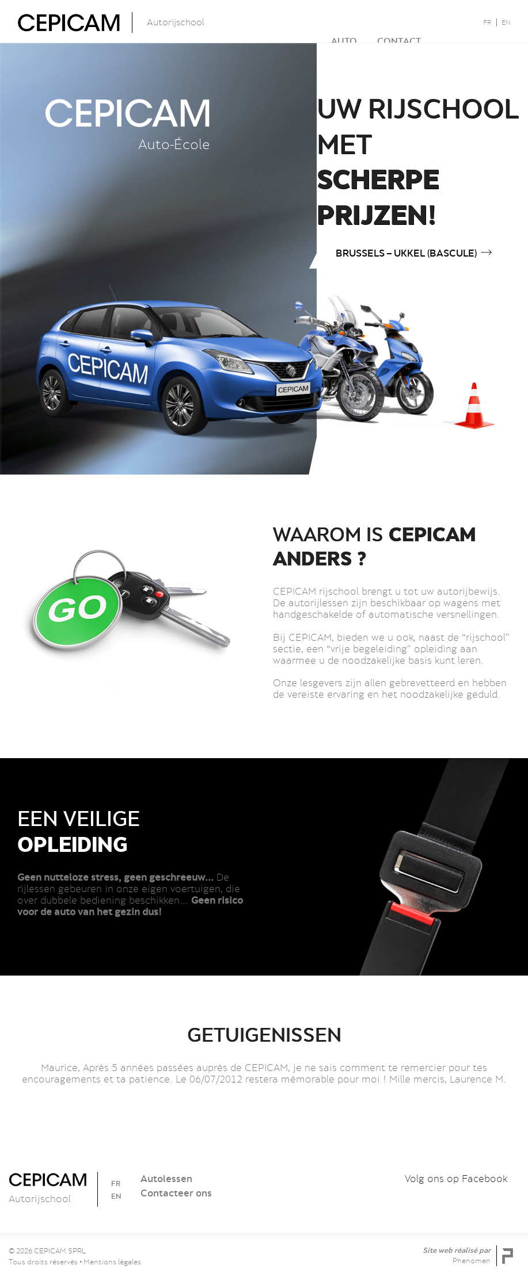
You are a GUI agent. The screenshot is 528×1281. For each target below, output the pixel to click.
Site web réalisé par (457, 1255)
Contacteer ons (176, 1193)
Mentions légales (112, 1261)
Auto (312, 21)
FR (487, 22)
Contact (367, 21)
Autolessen (166, 1178)
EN (506, 22)
